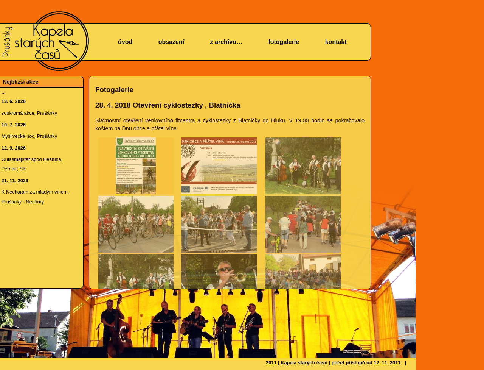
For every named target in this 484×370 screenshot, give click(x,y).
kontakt (336, 42)
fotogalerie (283, 42)
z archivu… (226, 42)
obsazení (171, 42)
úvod (125, 42)
